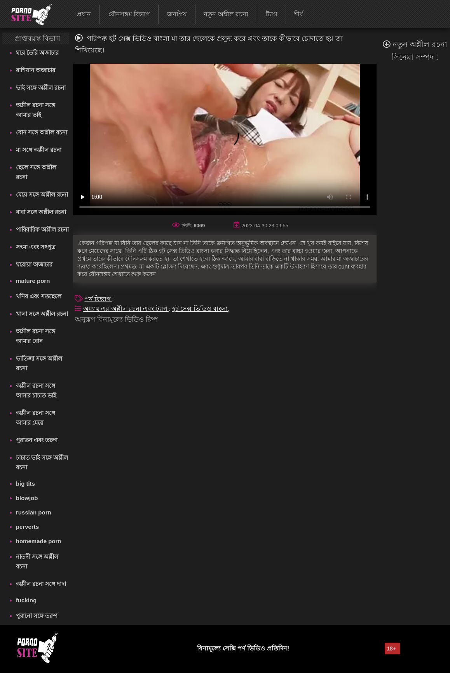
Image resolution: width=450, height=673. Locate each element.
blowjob (27, 498)
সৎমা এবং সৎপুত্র (36, 247)
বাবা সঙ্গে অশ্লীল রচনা (41, 212)
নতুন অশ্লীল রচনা (226, 14)
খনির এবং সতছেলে (38, 296)
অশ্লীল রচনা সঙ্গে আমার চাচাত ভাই (36, 390)
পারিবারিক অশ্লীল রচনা (42, 229)
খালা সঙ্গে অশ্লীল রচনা (42, 313)
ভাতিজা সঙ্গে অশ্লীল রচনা (39, 363)
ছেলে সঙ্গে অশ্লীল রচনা (36, 172)
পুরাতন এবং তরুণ (37, 440)
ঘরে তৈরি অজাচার (37, 52)
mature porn (33, 280)
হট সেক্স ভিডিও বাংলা (200, 308)
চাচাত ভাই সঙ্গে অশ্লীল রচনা (42, 462)
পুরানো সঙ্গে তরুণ (37, 615)
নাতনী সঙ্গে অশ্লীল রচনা (37, 561)
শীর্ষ (298, 14)
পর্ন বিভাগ (98, 299)
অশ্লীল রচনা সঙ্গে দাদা (41, 584)
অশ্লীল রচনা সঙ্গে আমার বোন (35, 336)
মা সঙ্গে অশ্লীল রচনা (39, 149)
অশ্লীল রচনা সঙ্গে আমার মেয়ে (35, 418)
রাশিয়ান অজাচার (35, 70)
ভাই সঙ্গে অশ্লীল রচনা (41, 87)
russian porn (33, 512)
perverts (27, 526)
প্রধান (84, 14)
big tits (25, 483)
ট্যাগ (271, 14)
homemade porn (38, 541)
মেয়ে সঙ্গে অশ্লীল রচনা (42, 194)
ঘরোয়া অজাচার (34, 264)
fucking (26, 600)
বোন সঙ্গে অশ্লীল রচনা (42, 132)
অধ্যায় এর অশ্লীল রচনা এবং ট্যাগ (126, 308)
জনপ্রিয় (177, 14)
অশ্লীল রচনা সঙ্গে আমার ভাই (35, 110)
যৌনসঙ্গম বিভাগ (129, 14)
